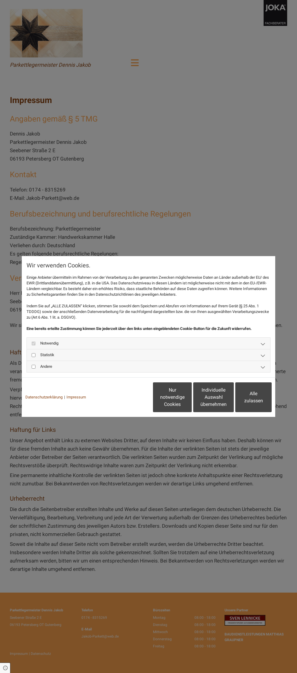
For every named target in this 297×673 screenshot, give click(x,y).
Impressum (76, 397)
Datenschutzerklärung (44, 397)
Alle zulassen (244, 397)
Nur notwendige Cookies (130, 397)
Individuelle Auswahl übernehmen (187, 397)
